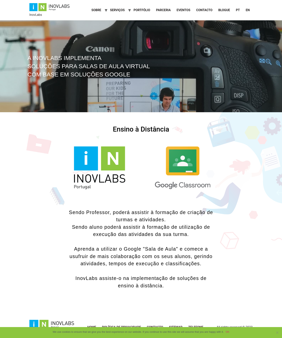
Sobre (96, 10)
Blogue (224, 10)
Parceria (163, 10)
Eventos (183, 10)
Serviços (117, 10)
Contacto (204, 10)
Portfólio (142, 10)
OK (227, 331)
